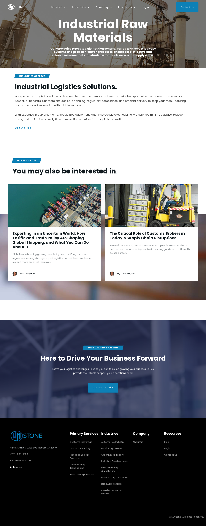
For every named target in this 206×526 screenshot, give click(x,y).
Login (145, 7)
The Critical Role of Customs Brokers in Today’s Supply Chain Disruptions (147, 235)
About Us (138, 441)
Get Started (25, 128)
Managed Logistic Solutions (80, 456)
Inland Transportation (82, 474)
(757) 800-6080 (19, 454)
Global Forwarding (80, 448)
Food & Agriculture (111, 448)
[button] (58, 7)
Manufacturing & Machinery (109, 469)
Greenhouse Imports (113, 454)
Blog (166, 441)
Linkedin (16, 467)
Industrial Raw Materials (114, 461)
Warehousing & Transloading (78, 466)
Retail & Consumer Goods (111, 492)
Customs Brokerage (81, 441)
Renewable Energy (111, 483)
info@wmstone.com (21, 460)
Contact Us (187, 7)
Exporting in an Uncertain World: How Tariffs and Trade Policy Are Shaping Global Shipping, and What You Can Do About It (51, 240)
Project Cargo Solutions (114, 477)
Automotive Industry (112, 441)
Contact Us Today (103, 388)
